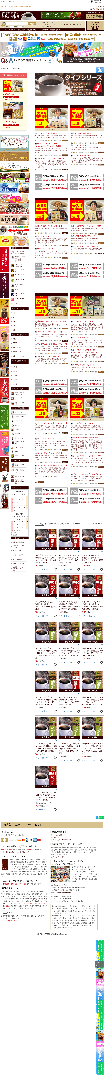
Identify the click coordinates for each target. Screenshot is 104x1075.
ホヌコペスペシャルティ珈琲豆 (17, 265)
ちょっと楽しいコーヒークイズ (18, 546)
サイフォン (16, 425)
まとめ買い (45, 24)
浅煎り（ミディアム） (18, 356)
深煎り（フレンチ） (18, 339)
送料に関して (57, 837)
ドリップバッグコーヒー (17, 285)
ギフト (14, 304)
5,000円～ (15, 384)
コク (14, 317)
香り (14, 313)
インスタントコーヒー (17, 398)
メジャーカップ (17, 447)
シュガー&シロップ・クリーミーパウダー (17, 470)
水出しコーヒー (17, 451)
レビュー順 (75, 524)
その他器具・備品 (17, 456)
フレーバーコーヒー (17, 299)
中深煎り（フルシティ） (18, 343)
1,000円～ (15, 367)
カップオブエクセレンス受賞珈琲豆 (17, 252)
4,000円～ (15, 379)
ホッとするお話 (17, 550)
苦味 (14, 325)
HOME (3, 69)
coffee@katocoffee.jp (63, 892)
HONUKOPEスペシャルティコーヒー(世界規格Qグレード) (18, 259)
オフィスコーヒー (17, 438)
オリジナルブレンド (17, 275)
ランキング (11, 30)
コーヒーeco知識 (17, 559)
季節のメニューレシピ (18, 563)
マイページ (37, 30)
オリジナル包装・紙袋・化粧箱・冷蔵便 (17, 481)
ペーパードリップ (17, 412)
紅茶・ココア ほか (18, 476)
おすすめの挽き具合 (18, 555)
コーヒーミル (16, 429)
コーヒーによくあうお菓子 (17, 465)
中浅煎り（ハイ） (17, 351)
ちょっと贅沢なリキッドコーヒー (17, 393)
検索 (32, 23)
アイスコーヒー (50, 26)
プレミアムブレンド (17, 270)
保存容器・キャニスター (17, 442)
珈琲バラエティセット (17, 403)
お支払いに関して (59, 835)
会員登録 (101, 9)
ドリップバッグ (57, 24)
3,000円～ (15, 375)
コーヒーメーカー (17, 417)
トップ (4, 30)
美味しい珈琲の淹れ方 (18, 542)
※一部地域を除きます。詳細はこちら (16, 852)
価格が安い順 (50, 524)
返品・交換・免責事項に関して (63, 840)
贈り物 (29, 30)
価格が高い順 (63, 524)
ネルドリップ (16, 421)
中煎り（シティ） (17, 347)
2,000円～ (15, 371)
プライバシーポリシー (60, 857)
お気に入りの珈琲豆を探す (51, 30)
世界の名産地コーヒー (17, 280)
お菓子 (66, 24)
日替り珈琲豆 (21, 30)
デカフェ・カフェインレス (17, 294)
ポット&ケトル (17, 434)
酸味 (14, 330)
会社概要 (101, 6)
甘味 (14, 321)
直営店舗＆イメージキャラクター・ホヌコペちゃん (18, 568)
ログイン (92, 9)
